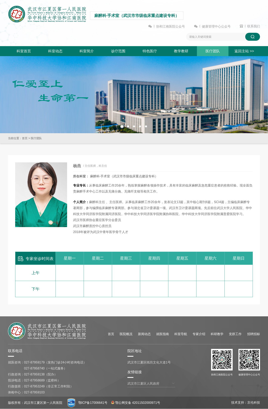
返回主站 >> (244, 51)
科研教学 (217, 334)
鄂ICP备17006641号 (92, 402)
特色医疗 (150, 51)
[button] (122, 126)
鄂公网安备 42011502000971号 (135, 402)
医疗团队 (212, 51)
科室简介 (86, 51)
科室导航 (180, 334)
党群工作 (235, 334)
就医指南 (162, 334)
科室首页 (24, 51)
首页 (25, 138)
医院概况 (126, 334)
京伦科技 (253, 402)
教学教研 (181, 51)
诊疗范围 (118, 51)
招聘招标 (253, 334)
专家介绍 (199, 334)
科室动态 (55, 51)
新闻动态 (144, 334)
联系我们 (253, 26)
